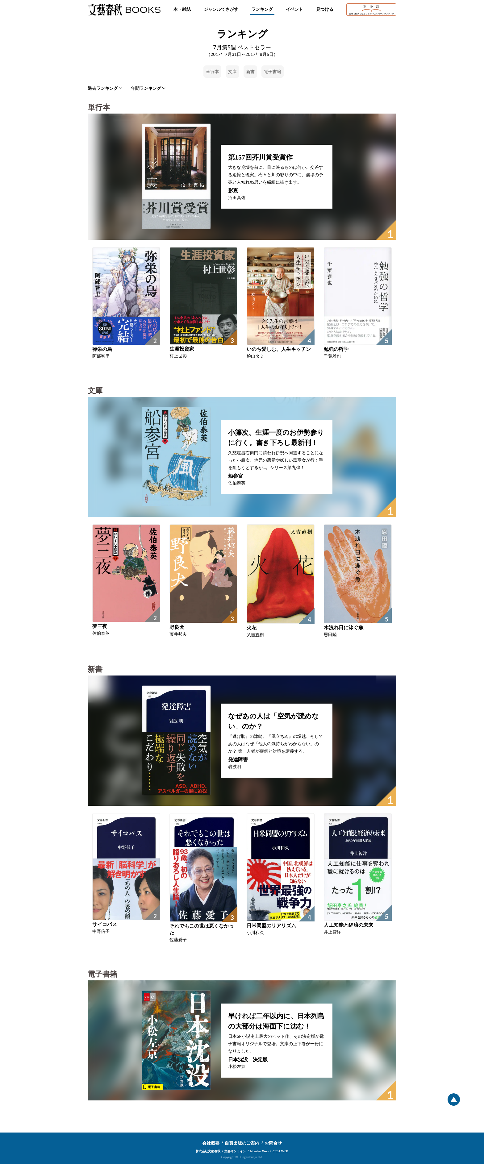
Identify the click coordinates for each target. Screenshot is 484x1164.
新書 (250, 71)
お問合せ (273, 1142)
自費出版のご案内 (242, 1142)
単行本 (212, 71)
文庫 (232, 71)
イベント (294, 9)
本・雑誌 (182, 9)
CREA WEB (280, 1151)
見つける (324, 9)
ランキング (262, 9)
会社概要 (210, 1142)
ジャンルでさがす (221, 9)
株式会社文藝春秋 (208, 1151)
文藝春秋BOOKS (124, 9)
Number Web (259, 1151)
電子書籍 (272, 71)
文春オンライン (235, 1151)
